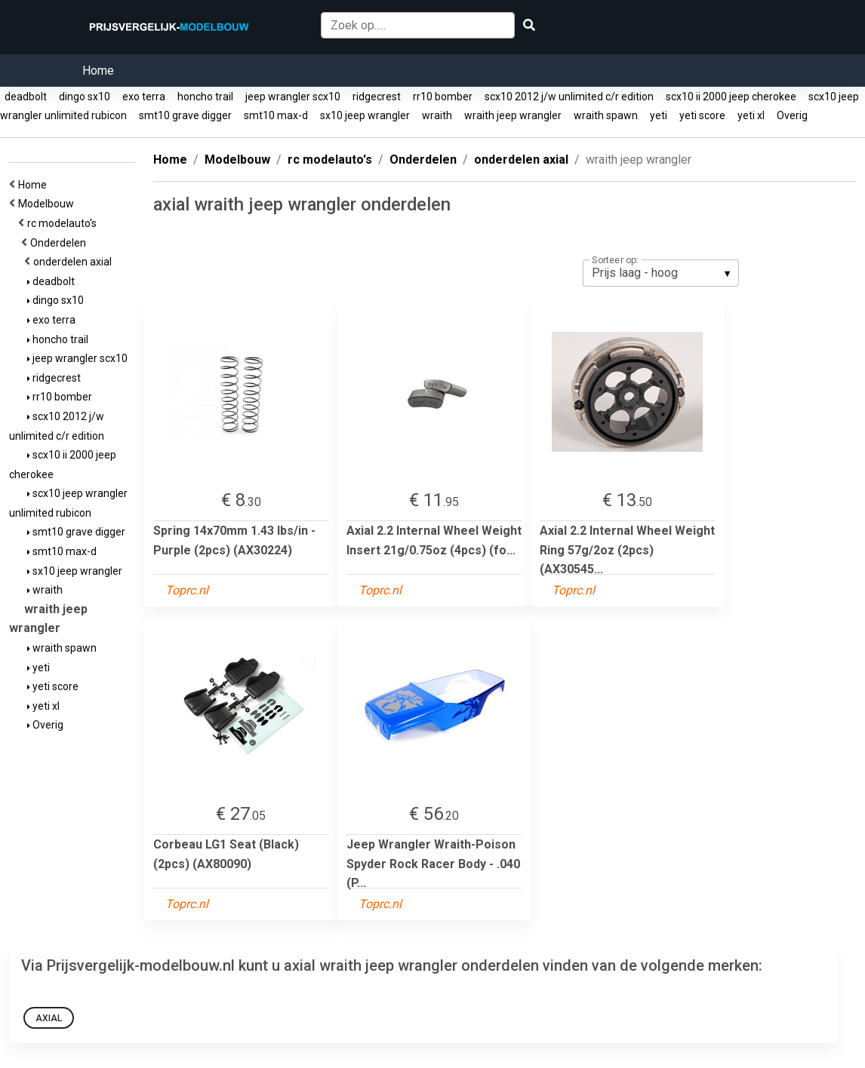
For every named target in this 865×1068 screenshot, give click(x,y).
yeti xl (751, 115)
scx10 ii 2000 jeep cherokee (731, 97)
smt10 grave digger (185, 115)
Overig (792, 115)
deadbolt (25, 97)
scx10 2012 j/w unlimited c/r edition (569, 97)
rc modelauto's (64, 223)
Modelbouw (48, 204)
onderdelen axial (74, 262)
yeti (658, 115)
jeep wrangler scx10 (293, 97)
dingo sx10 (84, 97)
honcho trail (205, 97)
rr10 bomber (442, 97)
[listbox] (661, 273)
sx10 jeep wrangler (365, 115)
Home (98, 70)
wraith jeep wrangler (513, 115)
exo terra (144, 97)
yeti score (702, 115)
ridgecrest (376, 97)
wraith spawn (605, 115)
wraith (437, 115)
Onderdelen (60, 243)
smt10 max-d (275, 115)
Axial (48, 1018)
